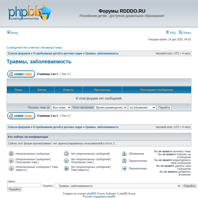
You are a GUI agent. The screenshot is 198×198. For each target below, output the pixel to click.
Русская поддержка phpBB (99, 196)
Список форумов (19, 53)
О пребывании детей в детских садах (57, 53)
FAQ (171, 32)
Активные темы (51, 47)
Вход (12, 32)
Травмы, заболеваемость (102, 53)
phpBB (91, 193)
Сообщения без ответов (23, 47)
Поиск (185, 32)
